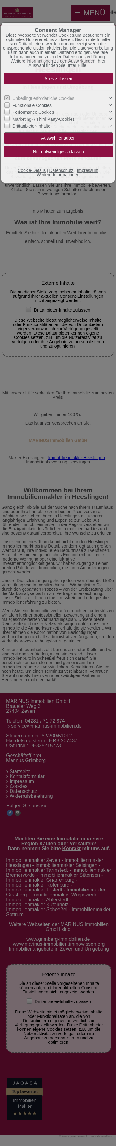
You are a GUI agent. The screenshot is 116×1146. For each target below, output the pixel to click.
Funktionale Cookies (32, 105)
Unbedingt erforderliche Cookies (43, 98)
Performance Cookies (33, 112)
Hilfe (82, 65)
